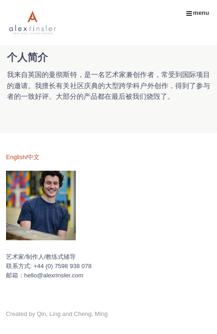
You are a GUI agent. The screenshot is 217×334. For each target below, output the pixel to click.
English (16, 157)
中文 (33, 157)
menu (197, 12)
